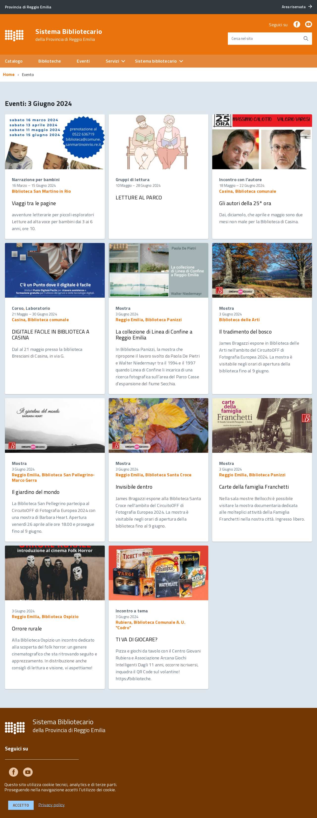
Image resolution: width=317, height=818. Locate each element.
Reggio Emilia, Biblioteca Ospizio (45, 616)
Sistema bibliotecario (156, 61)
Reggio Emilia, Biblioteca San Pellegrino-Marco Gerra (53, 477)
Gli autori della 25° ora (245, 203)
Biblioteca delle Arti (239, 319)
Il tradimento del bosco (245, 332)
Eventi (83, 61)
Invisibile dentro (134, 487)
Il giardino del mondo (35, 492)
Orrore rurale (27, 628)
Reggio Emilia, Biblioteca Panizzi (149, 319)
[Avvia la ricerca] (306, 38)
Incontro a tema (132, 610)
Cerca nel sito (242, 38)
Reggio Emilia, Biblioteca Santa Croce (154, 474)
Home (9, 74)
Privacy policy (51, 804)
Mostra (123, 308)
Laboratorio (38, 308)
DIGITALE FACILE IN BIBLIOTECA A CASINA (51, 334)
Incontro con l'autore (240, 179)
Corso (18, 308)
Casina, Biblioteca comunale (247, 191)
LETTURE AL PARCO (139, 197)
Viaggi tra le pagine (34, 203)
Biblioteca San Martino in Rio (41, 191)
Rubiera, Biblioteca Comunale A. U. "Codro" (150, 625)
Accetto (21, 805)
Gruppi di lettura (133, 179)
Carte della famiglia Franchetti (254, 487)
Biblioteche (49, 61)
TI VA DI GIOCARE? (137, 639)
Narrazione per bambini (36, 179)
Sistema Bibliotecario (68, 35)
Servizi (112, 61)
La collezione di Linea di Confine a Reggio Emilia (154, 334)
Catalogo (14, 61)
